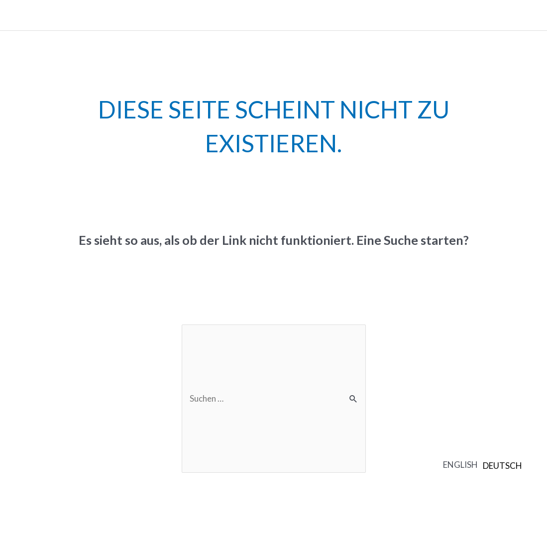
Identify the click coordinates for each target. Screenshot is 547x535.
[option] (502, 465)
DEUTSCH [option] (502, 465)
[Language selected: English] (485, 464)
